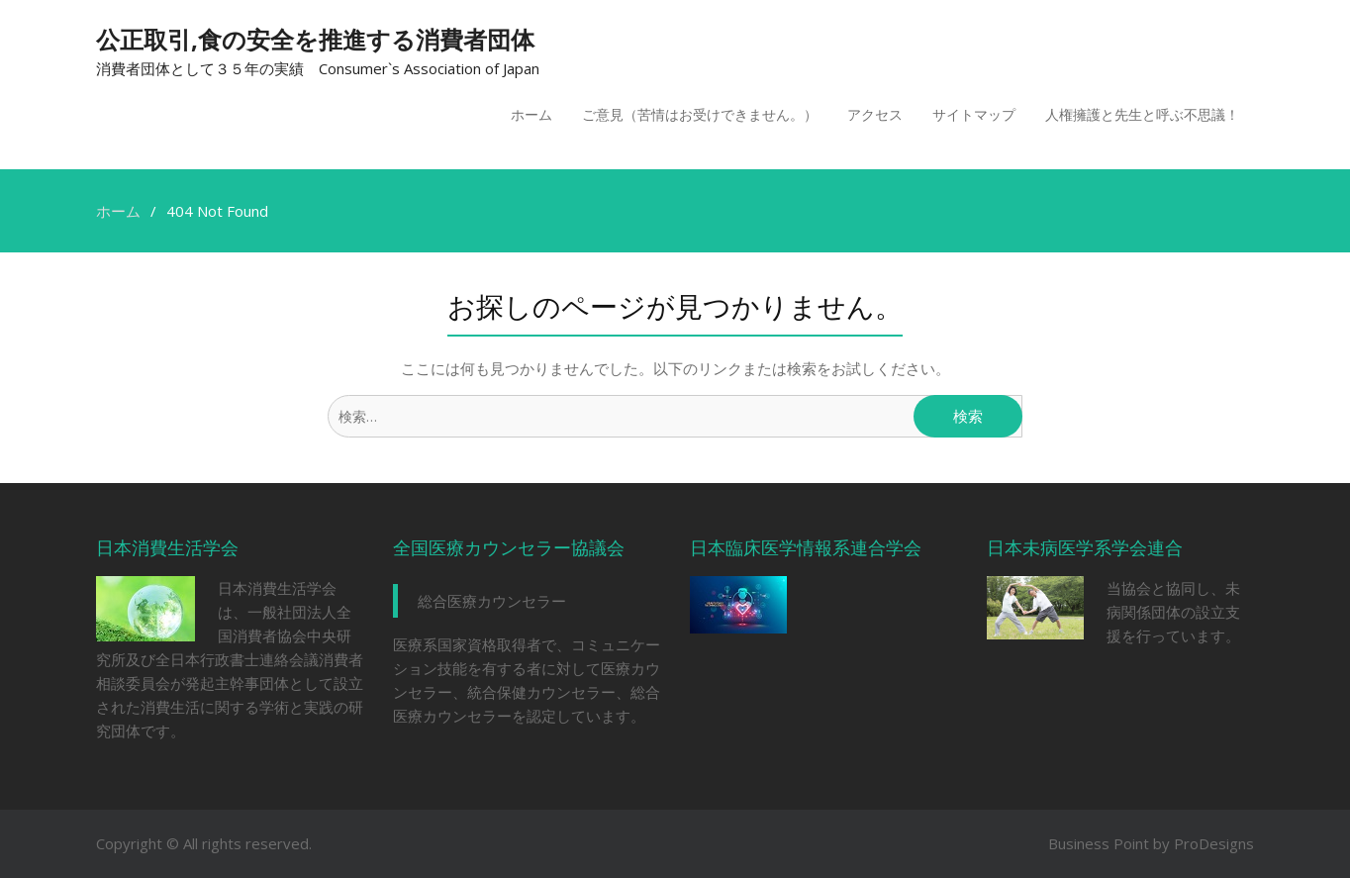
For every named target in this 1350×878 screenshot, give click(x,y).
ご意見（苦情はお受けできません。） (700, 114)
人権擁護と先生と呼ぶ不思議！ (1142, 114)
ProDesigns (1214, 843)
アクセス (875, 114)
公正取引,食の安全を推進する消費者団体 (315, 39)
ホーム (531, 114)
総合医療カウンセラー (492, 601)
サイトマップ (973, 114)
